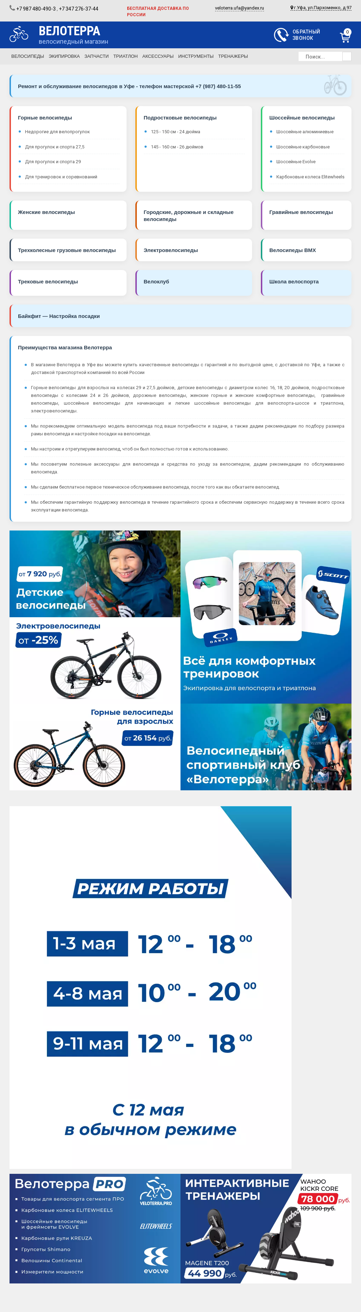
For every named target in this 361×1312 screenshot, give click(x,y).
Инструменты (196, 56)
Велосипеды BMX (292, 250)
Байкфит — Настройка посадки (59, 316)
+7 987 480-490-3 (36, 9)
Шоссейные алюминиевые (305, 131)
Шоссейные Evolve (296, 161)
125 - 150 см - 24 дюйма (175, 131)
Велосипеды (27, 56)
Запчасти (96, 56)
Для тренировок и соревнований (61, 176)
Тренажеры (233, 56)
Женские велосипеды (46, 212)
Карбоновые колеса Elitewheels (310, 176)
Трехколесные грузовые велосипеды (67, 250)
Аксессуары (158, 56)
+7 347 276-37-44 (78, 9)
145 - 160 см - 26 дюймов (177, 146)
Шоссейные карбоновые (303, 146)
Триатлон (125, 56)
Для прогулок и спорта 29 (53, 161)
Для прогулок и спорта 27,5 (54, 146)
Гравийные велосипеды (301, 212)
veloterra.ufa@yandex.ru (239, 8)
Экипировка (64, 56)
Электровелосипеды (171, 250)
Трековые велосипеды (48, 281)
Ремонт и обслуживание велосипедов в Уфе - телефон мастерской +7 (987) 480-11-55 (129, 86)
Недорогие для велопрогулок (57, 131)
